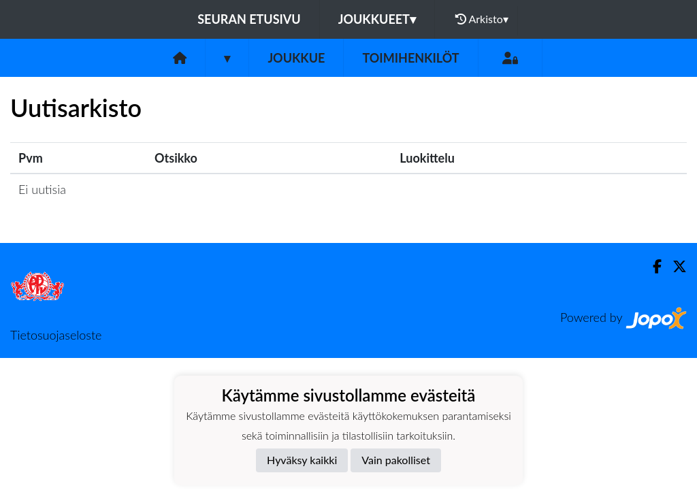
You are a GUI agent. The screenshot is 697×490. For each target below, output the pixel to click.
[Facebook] (652, 266)
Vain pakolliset (395, 459)
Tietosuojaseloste (55, 334)
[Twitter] (674, 266)
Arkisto (481, 19)
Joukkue (296, 57)
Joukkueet (377, 19)
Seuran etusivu (249, 19)
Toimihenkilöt (410, 57)
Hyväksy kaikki (302, 459)
